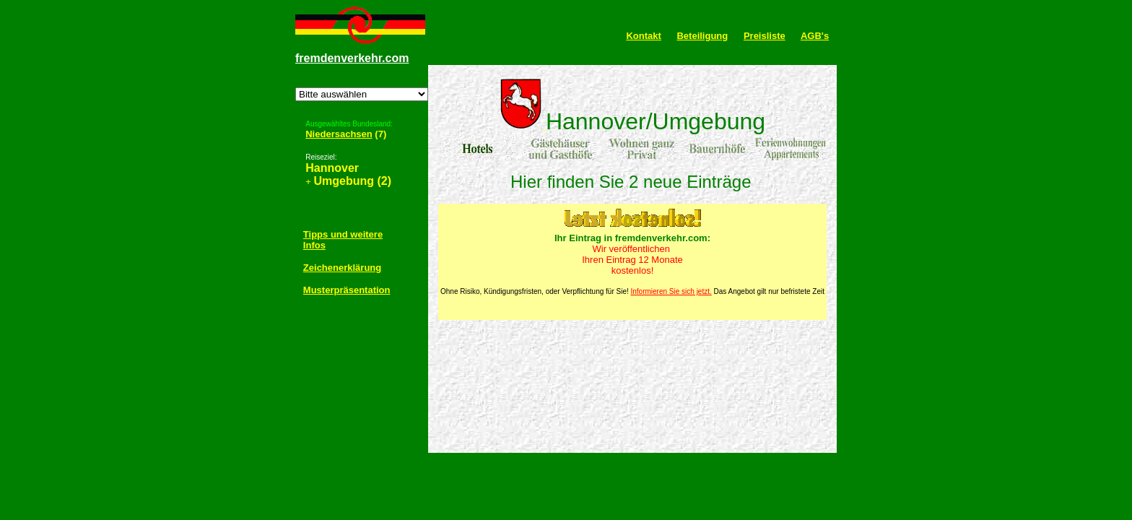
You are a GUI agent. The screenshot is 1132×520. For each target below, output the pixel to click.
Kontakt (643, 35)
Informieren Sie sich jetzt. (671, 291)
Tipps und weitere (343, 234)
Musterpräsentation (347, 290)
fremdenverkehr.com (352, 58)
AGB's (815, 35)
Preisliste (764, 35)
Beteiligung (702, 35)
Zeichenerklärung (342, 267)
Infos (314, 245)
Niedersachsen (339, 134)
